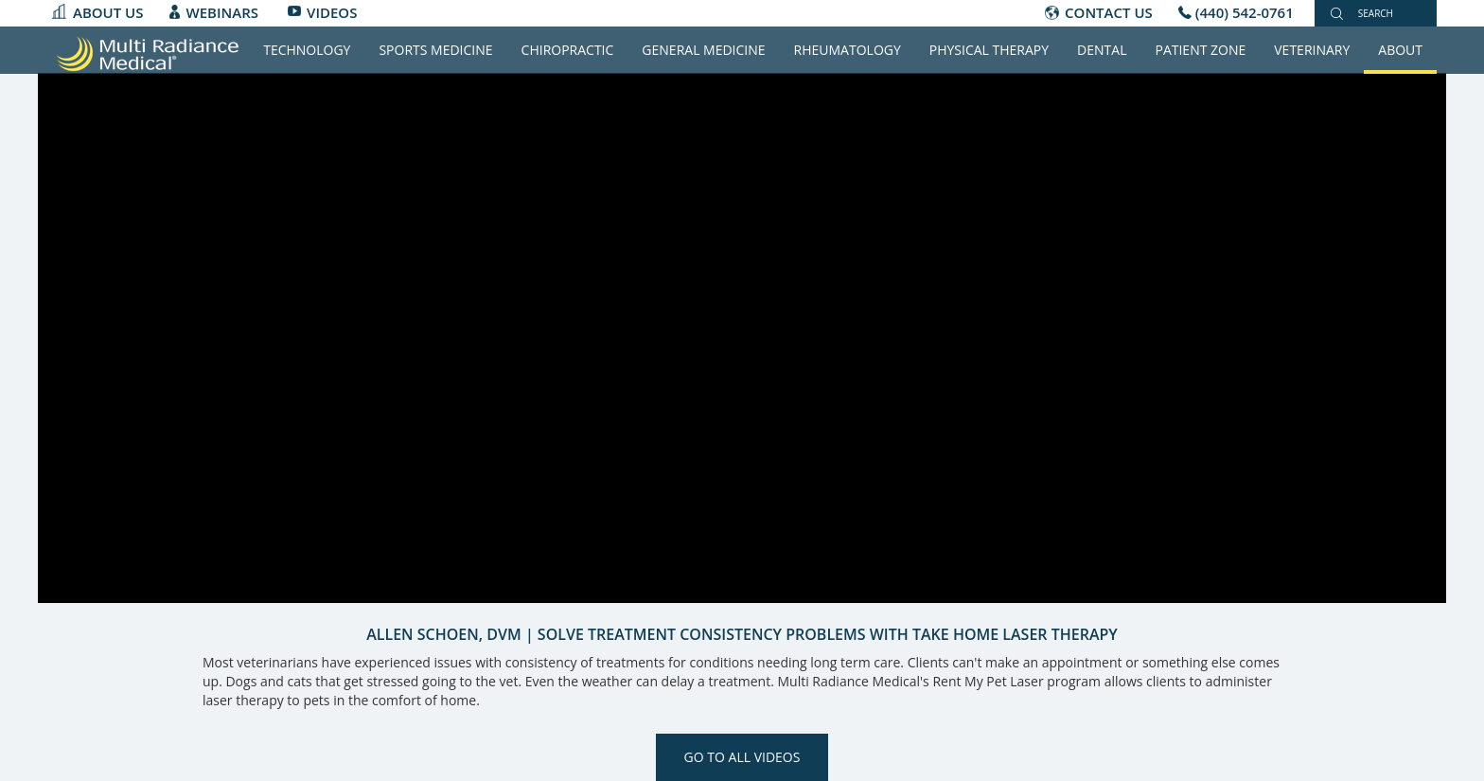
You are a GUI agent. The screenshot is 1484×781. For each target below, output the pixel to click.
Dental (1101, 50)
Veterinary (1312, 50)
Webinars (222, 12)
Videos (332, 12)
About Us (108, 12)
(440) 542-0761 (1244, 12)
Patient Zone (1200, 50)
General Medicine (703, 50)
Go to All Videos (742, 757)
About (1400, 50)
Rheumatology (847, 50)
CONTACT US (1109, 12)
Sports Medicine (435, 50)
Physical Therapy (989, 50)
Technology (306, 50)
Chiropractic (567, 50)
